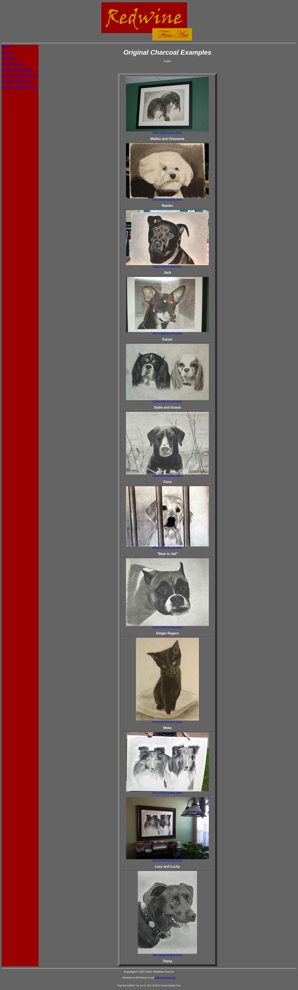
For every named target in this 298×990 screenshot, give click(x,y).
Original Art (9, 58)
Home (5, 46)
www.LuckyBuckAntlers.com (20, 75)
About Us (8, 52)
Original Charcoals (14, 63)
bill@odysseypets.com (165, 978)
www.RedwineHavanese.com (20, 87)
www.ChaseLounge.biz (16, 81)
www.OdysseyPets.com (17, 69)
